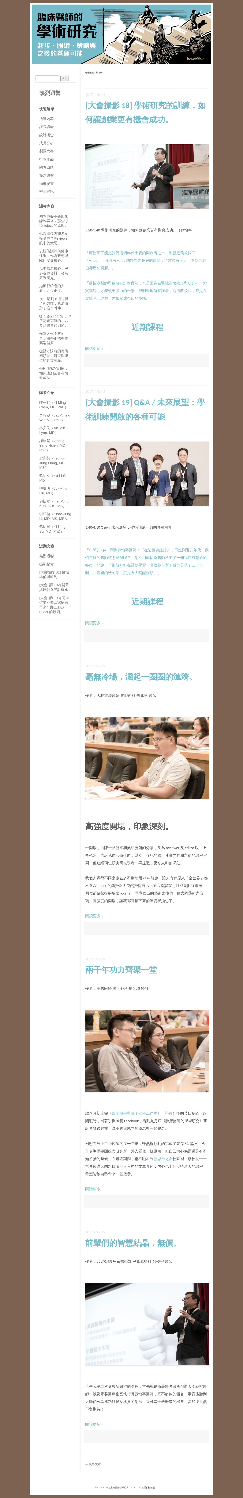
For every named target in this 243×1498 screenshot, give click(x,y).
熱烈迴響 (50, 93)
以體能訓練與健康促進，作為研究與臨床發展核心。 (53, 255)
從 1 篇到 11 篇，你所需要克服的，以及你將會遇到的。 (55, 320)
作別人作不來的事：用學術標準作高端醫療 (53, 338)
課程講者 (46, 127)
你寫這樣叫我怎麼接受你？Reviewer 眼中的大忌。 (54, 238)
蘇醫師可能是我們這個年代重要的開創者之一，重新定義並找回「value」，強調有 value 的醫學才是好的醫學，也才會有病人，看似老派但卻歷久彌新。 (145, 260)
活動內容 (46, 119)
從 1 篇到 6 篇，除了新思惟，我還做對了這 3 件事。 (54, 303)
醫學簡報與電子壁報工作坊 (134, 1113)
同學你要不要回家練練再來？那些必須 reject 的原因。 (53, 220)
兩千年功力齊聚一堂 (121, 970)
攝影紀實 (46, 183)
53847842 (136, 1487)
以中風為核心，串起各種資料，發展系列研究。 (53, 273)
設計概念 (46, 135)
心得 (169, 1113)
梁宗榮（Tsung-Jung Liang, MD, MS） (52, 463)
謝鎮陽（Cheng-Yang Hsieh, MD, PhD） (52, 445)
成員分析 (46, 143)
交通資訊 (46, 192)
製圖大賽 (46, 151)
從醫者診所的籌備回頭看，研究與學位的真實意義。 (53, 355)
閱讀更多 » (94, 348)
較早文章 (93, 1464)
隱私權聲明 (149, 1487)
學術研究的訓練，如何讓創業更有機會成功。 (53, 373)
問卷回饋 (46, 167)
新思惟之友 (163, 1159)
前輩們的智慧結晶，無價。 (133, 1243)
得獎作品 (46, 159)
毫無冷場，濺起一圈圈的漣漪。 (141, 677)
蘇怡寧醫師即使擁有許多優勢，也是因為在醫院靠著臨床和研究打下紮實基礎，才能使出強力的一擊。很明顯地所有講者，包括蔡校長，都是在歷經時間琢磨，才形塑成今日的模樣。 (146, 291)
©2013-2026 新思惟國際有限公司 (112, 1487)
